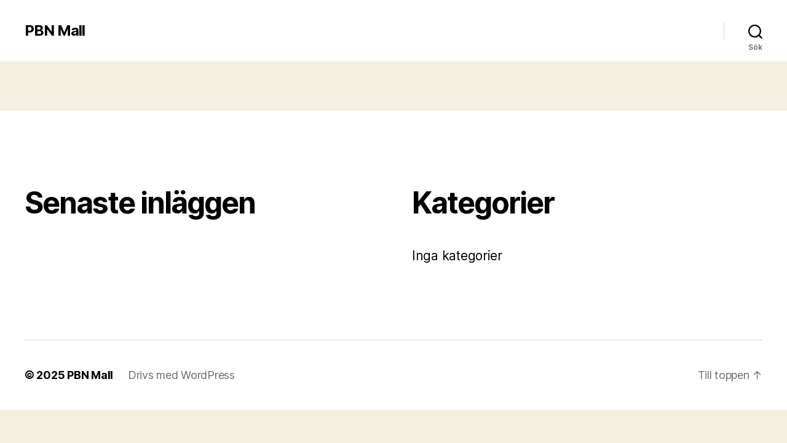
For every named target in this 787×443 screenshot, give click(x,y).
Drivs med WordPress (181, 375)
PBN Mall (55, 30)
